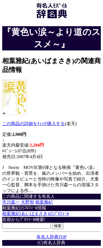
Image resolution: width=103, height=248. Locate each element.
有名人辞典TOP (52, 236)
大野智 (27, 202)
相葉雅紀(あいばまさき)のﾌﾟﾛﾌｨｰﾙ (35, 213)
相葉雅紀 (44, 202)
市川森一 (11, 202)
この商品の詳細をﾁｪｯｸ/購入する (33, 123)
